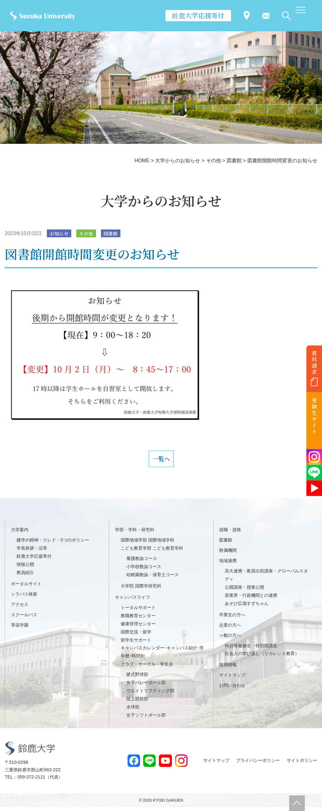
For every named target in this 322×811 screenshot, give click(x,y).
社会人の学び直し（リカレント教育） (262, 657)
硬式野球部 (137, 678)
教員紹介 (25, 576)
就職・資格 (230, 533)
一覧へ (161, 460)
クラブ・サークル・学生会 (147, 668)
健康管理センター (138, 627)
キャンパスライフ (132, 600)
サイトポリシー (302, 764)
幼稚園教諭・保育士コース (152, 578)
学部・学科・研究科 (134, 533)
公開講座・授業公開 (244, 590)
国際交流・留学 (136, 635)
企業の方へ (230, 628)
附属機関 (228, 554)
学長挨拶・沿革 (32, 552)
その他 (88, 233)
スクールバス (24, 618)
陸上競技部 (137, 702)
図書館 (114, 233)
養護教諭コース (141, 562)
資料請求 (314, 362)
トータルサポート (138, 611)
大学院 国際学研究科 (141, 589)
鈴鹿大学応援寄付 (198, 15)
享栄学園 (19, 628)
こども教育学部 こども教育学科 (152, 552)
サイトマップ (232, 679)
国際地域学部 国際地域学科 (147, 544)
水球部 (132, 710)
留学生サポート (136, 643)
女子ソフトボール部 (146, 718)
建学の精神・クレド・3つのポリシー (53, 544)
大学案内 (19, 533)
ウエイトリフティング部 (150, 694)
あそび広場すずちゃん (247, 607)
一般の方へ (230, 639)
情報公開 (25, 568)
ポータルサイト (26, 587)
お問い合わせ (232, 689)
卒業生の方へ (232, 618)
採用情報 (228, 668)
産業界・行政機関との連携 (251, 599)
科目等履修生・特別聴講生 (251, 649)
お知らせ (60, 233)
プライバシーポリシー (258, 764)
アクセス (19, 608)
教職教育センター (138, 619)
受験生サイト (314, 416)
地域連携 (228, 564)
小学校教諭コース (143, 570)
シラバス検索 (24, 597)
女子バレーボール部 (146, 686)
